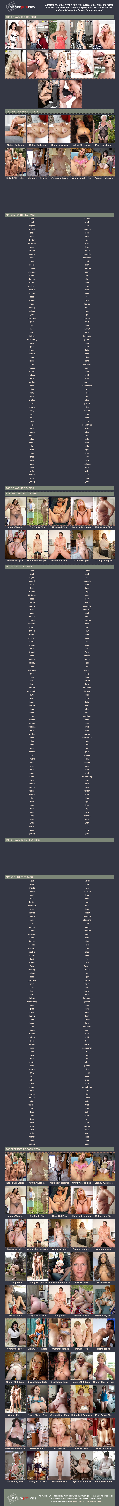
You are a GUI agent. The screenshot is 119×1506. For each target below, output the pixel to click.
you (87, 478)
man (87, 368)
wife (32, 471)
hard (32, 325)
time (32, 453)
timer (87, 453)
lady (87, 350)
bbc (87, 233)
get (87, 311)
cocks (32, 265)
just (32, 347)
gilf (87, 315)
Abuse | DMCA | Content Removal (86, 1501)
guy (32, 322)
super (87, 436)
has (87, 325)
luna (87, 361)
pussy (87, 404)
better (32, 240)
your (87, 482)
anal (32, 222)
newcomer (87, 386)
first (32, 297)
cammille (87, 254)
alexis (87, 219)
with (87, 471)
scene (87, 411)
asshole (87, 229)
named (87, 382)
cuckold (31, 272)
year (32, 478)
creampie (87, 268)
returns (32, 407)
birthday (32, 244)
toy (87, 457)
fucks (87, 308)
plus (87, 400)
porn (32, 404)
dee (87, 283)
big (87, 240)
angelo (32, 226)
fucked (87, 304)
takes (32, 439)
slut (87, 421)
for (87, 297)
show (32, 421)
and (87, 222)
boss (32, 247)
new (32, 386)
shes (87, 418)
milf (87, 375)
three (32, 450)
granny (87, 318)
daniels (32, 279)
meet (87, 372)
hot (31, 332)
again (31, 219)
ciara (32, 261)
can (32, 258)
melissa (31, 375)
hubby (32, 336)
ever (87, 293)
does (87, 286)
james (87, 340)
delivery (31, 286)
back (32, 233)
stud (87, 432)
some (31, 425)
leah (87, 354)
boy (87, 247)
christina (87, 258)
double (32, 290)
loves (32, 361)
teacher (32, 443)
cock (87, 261)
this (87, 446)
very (32, 464)
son (32, 428)
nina (32, 389)
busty (87, 251)
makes (32, 368)
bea (32, 236)
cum (87, 272)
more (87, 379)
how (87, 332)
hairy (87, 322)
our (87, 396)
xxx (87, 475)
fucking (32, 308)
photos (32, 400)
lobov (87, 357)
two (87, 460)
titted (32, 457)
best (87, 236)
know (32, 350)
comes (32, 268)
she (32, 418)
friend (32, 300)
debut (32, 283)
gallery (32, 311)
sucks (32, 436)
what (87, 468)
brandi (32, 251)
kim (87, 347)
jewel (32, 343)
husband (87, 336)
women (32, 475)
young (32, 482)
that (87, 443)
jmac (87, 343)
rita (87, 407)
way (32, 468)
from (87, 300)
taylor (87, 439)
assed (32, 229)
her (31, 329)
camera (32, 254)
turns (32, 460)
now (32, 393)
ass (87, 226)
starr (87, 428)
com (87, 265)
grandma (32, 318)
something (87, 425)
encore (32, 293)
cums (31, 276)
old (87, 393)
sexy (87, 414)
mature (32, 372)
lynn (32, 364)
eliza (87, 290)
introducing (32, 340)
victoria (87, 464)
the (31, 446)
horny (87, 329)
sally (32, 411)
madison (87, 364)
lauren (32, 354)
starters (31, 432)
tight (87, 450)
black (87, 244)
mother (32, 382)
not (87, 389)
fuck (32, 304)
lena (32, 357)
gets (32, 315)
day (87, 279)
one (32, 396)
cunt (87, 276)
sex (32, 414)
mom (32, 379)
